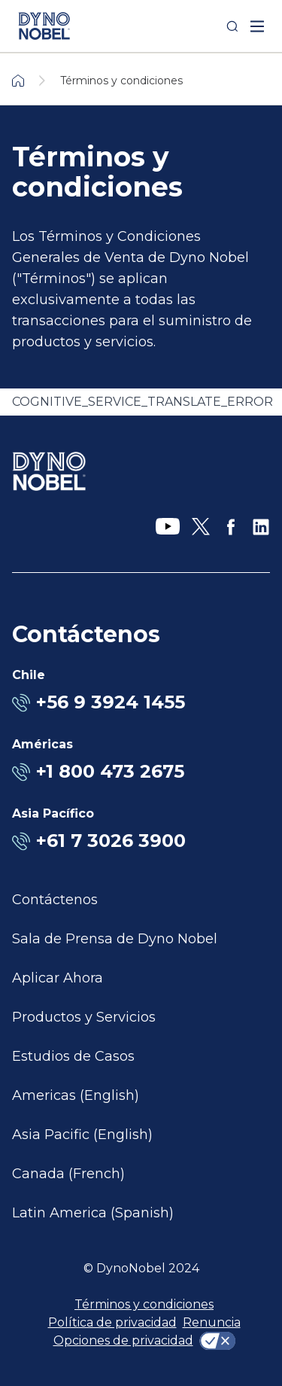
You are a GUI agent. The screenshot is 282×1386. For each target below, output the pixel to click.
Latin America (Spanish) (93, 1213)
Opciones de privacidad (123, 1340)
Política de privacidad (112, 1322)
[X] (201, 527)
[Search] (232, 26)
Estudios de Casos (73, 1056)
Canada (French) (68, 1173)
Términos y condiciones (144, 1304)
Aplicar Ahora (57, 978)
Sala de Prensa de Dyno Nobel (114, 939)
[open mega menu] (257, 26)
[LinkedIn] (261, 527)
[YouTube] (168, 527)
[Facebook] (231, 527)
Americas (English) (75, 1095)
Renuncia (212, 1322)
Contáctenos (55, 899)
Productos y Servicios (84, 1017)
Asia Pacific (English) (82, 1134)
